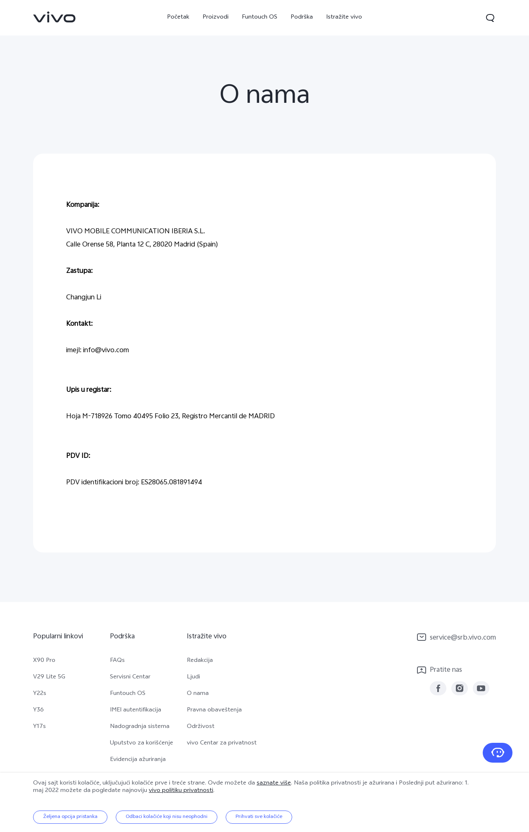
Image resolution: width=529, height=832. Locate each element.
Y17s (39, 727)
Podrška (302, 17)
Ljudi (193, 677)
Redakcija (200, 661)
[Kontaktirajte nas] (497, 753)
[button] (490, 18)
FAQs (117, 661)
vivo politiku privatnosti (181, 791)
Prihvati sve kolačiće (259, 817)
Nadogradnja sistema (139, 727)
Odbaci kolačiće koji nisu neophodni (166, 817)
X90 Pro (44, 661)
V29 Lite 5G (49, 677)
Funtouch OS (259, 17)
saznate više (274, 783)
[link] (54, 17)
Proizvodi (216, 17)
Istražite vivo (344, 17)
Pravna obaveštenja (214, 710)
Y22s (39, 694)
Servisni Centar (130, 677)
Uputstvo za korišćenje (141, 743)
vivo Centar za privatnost (222, 743)
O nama (198, 694)
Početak (178, 17)
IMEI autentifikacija (135, 710)
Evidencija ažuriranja (138, 760)
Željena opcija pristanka (70, 817)
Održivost (200, 727)
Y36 (38, 710)
